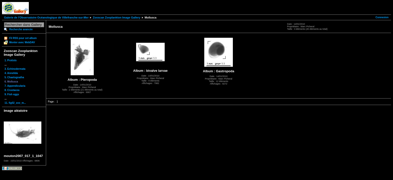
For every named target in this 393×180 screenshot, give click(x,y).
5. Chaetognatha (14, 77)
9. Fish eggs (12, 94)
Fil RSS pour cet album (23, 38)
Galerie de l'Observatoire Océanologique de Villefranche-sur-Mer (46, 17)
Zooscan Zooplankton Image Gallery (116, 17)
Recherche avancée (21, 29)
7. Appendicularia (15, 85)
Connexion (381, 17)
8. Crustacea (12, 90)
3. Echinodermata (15, 69)
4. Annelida (11, 73)
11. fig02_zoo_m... (15, 103)
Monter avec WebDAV (22, 42)
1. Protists (11, 60)
